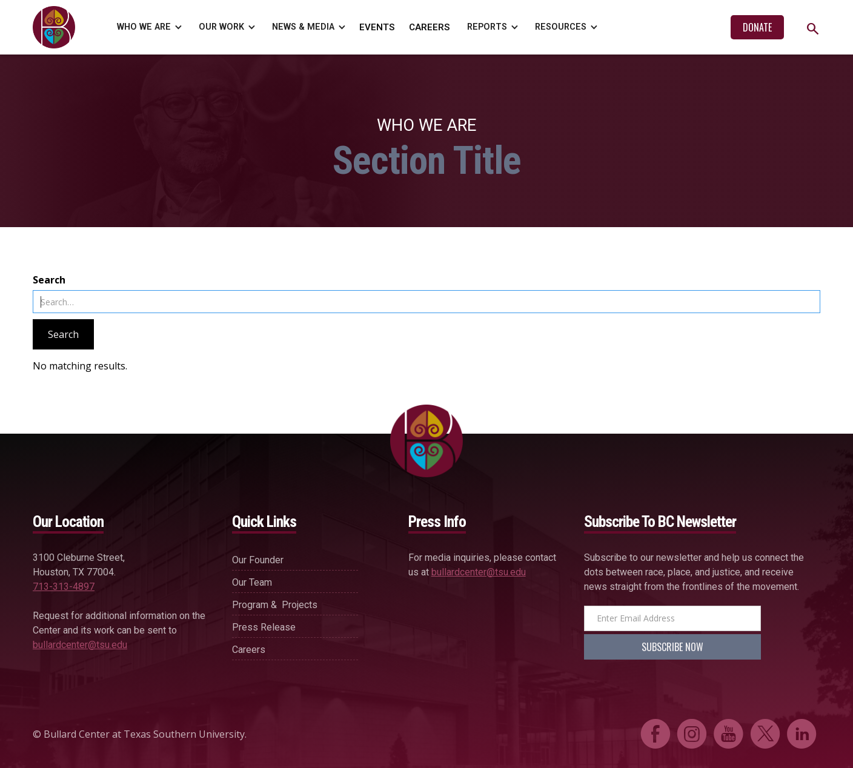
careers (248, 649)
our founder (258, 560)
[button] (147, 27)
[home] (57, 27)
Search (49, 279)
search (812, 28)
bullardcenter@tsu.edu (80, 644)
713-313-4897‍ (64, 586)
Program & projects (274, 605)
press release (264, 627)
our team (252, 582)
